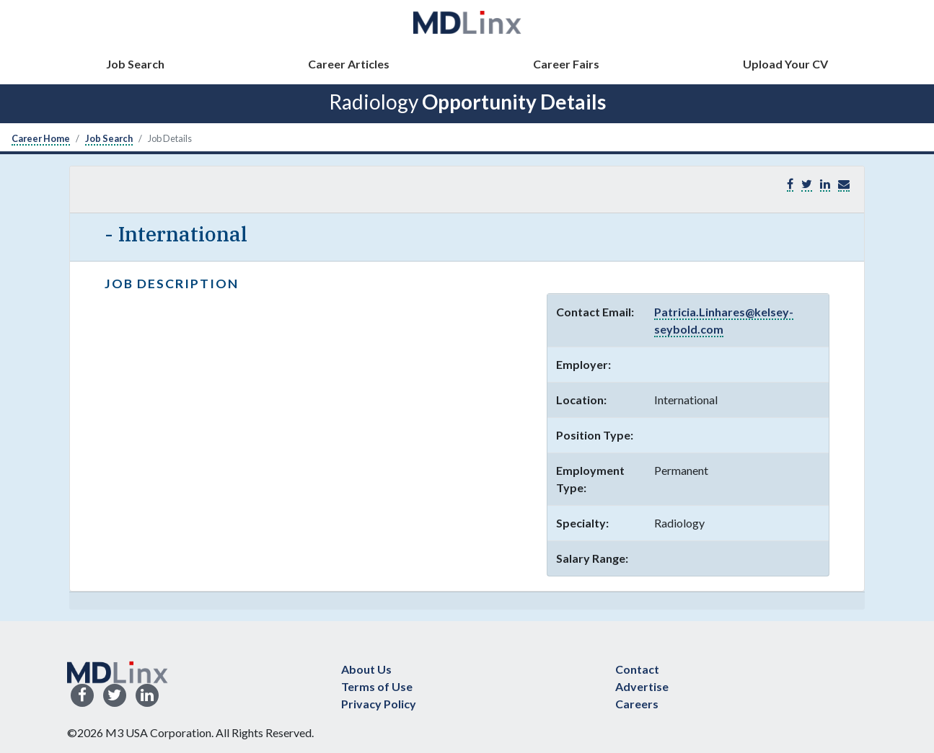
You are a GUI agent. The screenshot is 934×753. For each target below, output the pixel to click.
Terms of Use (377, 686)
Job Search (135, 64)
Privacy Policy (378, 703)
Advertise (642, 686)
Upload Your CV (785, 64)
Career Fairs (566, 64)
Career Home (41, 138)
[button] (844, 184)
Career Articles (348, 64)
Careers (636, 703)
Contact (637, 669)
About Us (366, 669)
